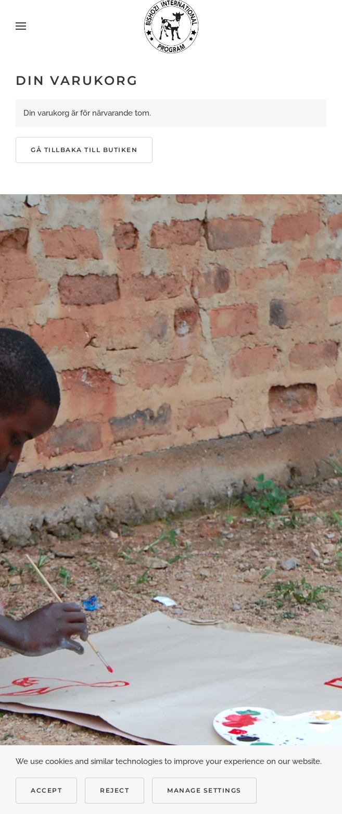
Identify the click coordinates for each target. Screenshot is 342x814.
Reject (114, 790)
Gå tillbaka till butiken (84, 150)
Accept (46, 790)
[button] (21, 26)
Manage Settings (204, 790)
